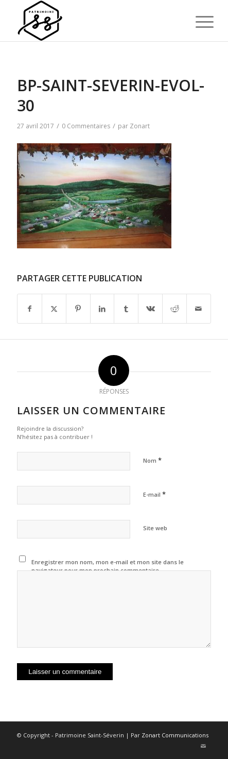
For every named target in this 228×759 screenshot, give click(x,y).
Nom (152, 460)
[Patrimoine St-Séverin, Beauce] (94, 20)
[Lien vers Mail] (203, 746)
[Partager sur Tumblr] (126, 308)
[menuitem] (196, 21)
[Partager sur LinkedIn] (102, 308)
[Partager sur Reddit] (174, 308)
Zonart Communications (175, 735)
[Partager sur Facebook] (29, 308)
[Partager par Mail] (199, 308)
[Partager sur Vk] (150, 308)
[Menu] (196, 21)
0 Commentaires (86, 126)
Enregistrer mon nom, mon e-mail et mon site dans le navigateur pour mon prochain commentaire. (107, 566)
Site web (155, 528)
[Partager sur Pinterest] (78, 308)
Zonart (140, 126)
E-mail (154, 494)
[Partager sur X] (54, 308)
